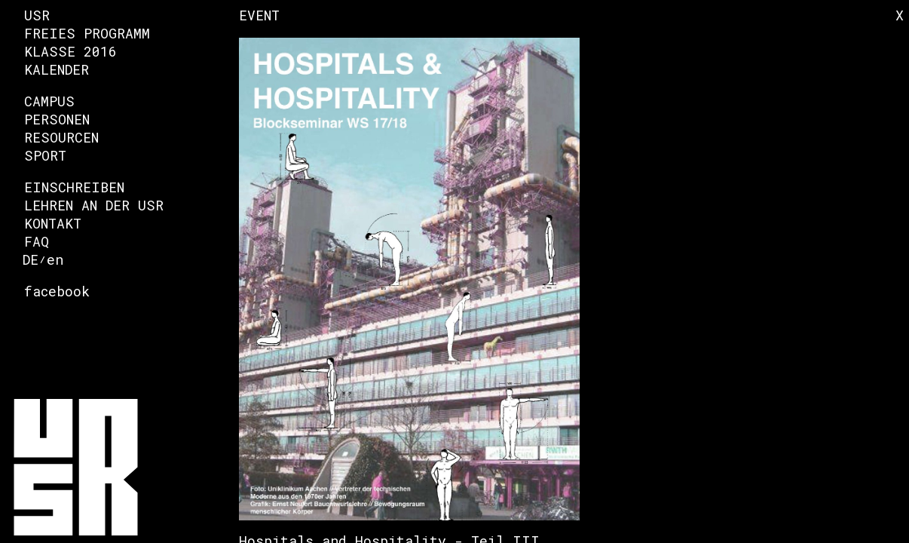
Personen (57, 119)
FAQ (36, 241)
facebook (57, 291)
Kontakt (52, 223)
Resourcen (61, 137)
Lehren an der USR (94, 205)
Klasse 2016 (70, 51)
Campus (49, 101)
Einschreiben (74, 187)
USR (37, 15)
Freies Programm (87, 33)
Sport (45, 155)
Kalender (56, 69)
